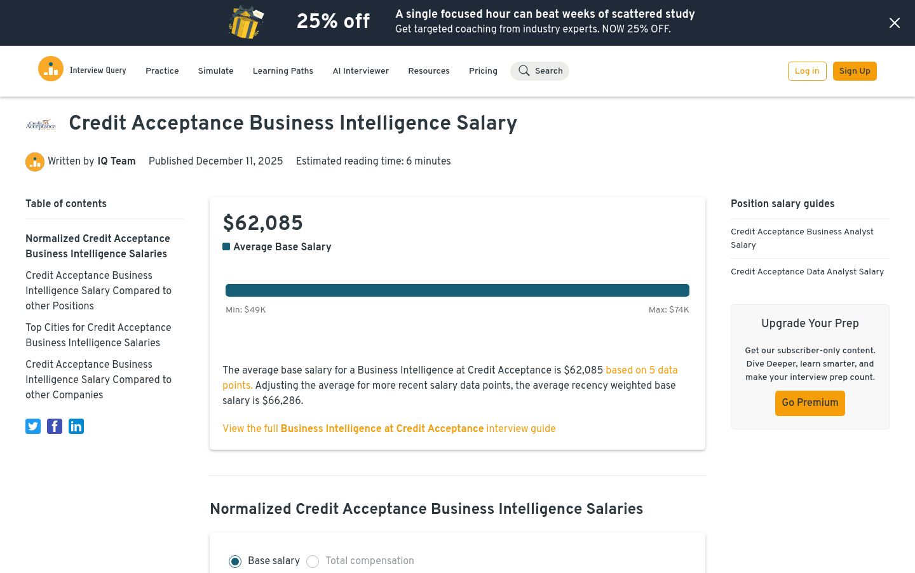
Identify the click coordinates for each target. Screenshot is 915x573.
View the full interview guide (389, 429)
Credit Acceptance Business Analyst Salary (802, 239)
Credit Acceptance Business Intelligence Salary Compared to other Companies (98, 380)
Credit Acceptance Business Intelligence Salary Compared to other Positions (98, 291)
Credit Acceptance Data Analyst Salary (807, 272)
